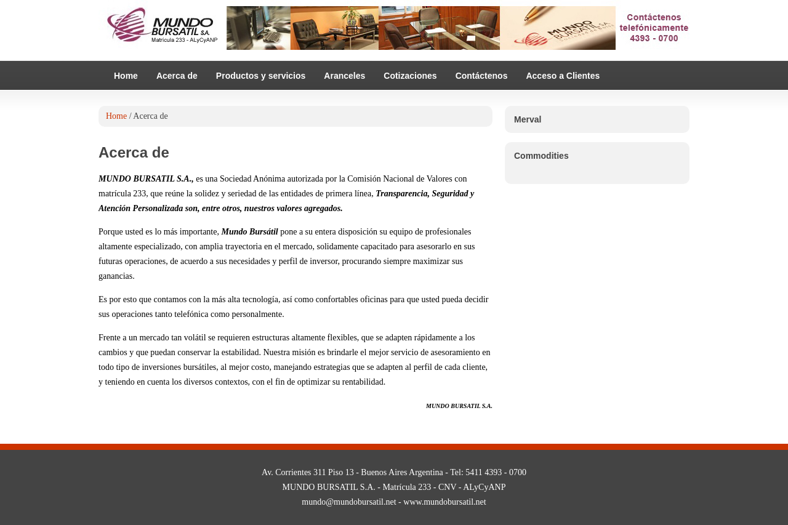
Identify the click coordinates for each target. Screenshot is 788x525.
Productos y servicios (261, 76)
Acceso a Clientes (563, 76)
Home (126, 76)
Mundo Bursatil (394, 31)
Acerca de (177, 76)
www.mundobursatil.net (444, 502)
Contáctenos (482, 76)
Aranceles (344, 76)
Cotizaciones (410, 76)
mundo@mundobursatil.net (349, 502)
